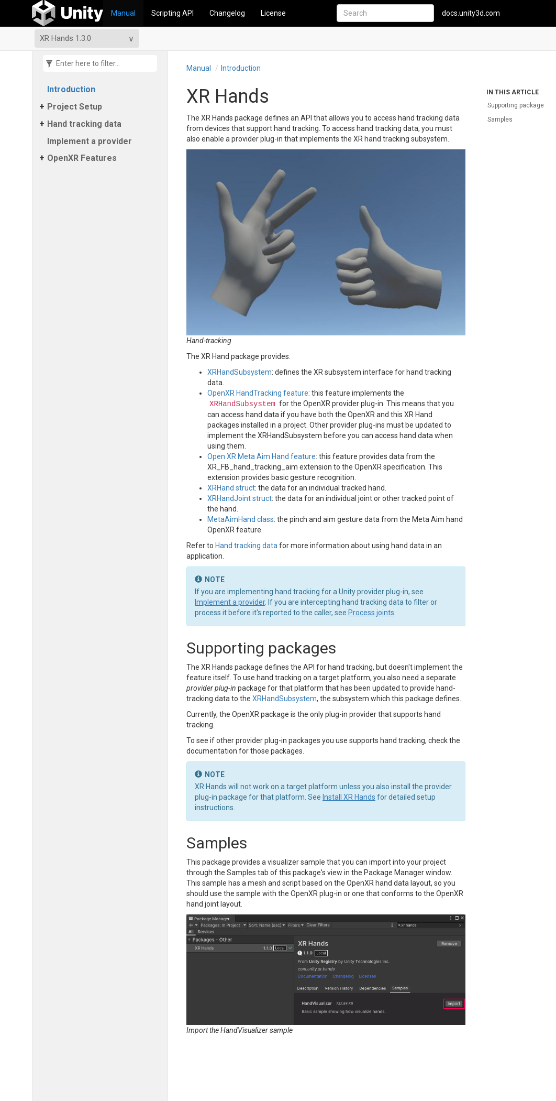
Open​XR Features (82, 158)
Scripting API (172, 13)
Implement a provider (89, 141)
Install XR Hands (349, 797)
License (273, 13)
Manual (123, 13)
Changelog (227, 13)
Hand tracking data (84, 124)
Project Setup (74, 107)
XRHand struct (231, 488)
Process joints (371, 612)
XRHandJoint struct (239, 498)
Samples (500, 119)
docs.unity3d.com (471, 13)
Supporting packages (517, 105)
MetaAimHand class (240, 519)
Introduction (71, 89)
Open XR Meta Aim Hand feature (261, 456)
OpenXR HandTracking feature (257, 393)
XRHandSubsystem (239, 372)
